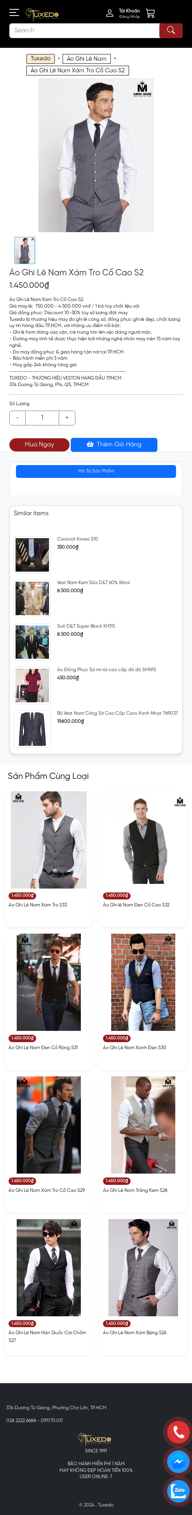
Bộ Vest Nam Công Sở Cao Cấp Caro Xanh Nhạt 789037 (117, 713)
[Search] (96, 30)
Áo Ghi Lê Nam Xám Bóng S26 (134, 1332)
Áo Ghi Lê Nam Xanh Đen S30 (134, 1047)
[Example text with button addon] (42, 418)
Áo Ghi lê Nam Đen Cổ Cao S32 (136, 905)
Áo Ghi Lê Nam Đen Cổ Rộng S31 (43, 1047)
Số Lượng (19, 403)
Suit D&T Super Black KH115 (86, 626)
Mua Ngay (39, 444)
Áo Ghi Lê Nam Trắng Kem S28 (135, 1190)
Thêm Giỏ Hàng (114, 444)
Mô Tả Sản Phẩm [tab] (96, 471)
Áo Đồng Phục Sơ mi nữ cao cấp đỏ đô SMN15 (106, 669)
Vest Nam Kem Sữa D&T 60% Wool (93, 582)
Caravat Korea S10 (77, 539)
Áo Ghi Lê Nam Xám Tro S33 (38, 905)
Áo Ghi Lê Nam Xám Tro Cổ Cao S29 (47, 1190)
